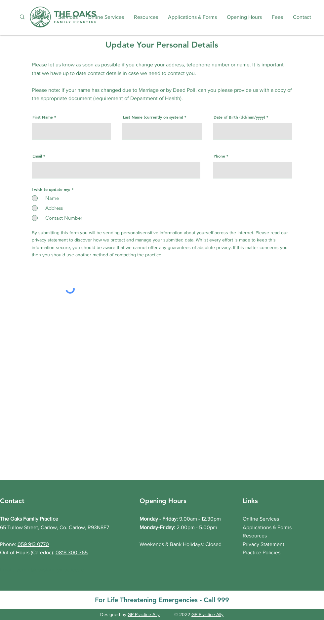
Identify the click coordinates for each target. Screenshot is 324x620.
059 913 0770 (33, 544)
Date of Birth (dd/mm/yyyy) (239, 117)
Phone (219, 156)
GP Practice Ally (144, 614)
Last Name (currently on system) (153, 117)
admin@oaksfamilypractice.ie (50, 569)
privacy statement (50, 239)
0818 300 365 (72, 552)
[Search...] (22, 17)
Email (37, 156)
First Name (42, 117)
